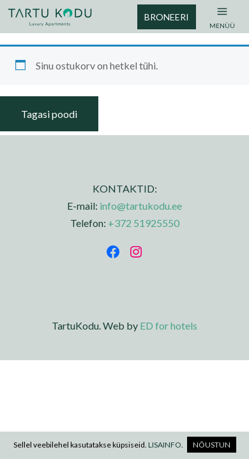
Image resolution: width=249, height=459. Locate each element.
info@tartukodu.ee (141, 206)
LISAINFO (164, 444)
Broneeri (166, 16)
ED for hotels (168, 325)
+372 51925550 (143, 223)
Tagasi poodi (49, 114)
